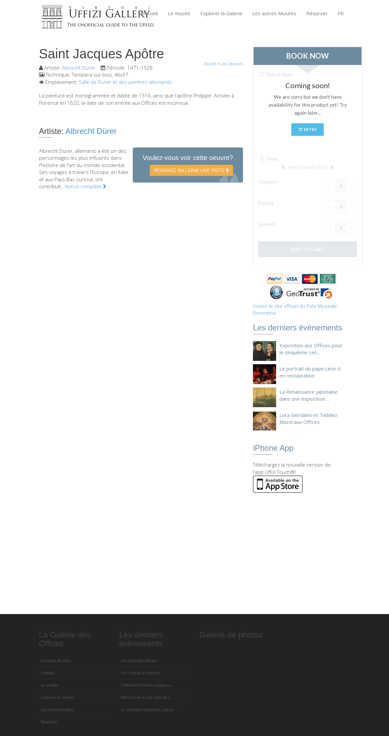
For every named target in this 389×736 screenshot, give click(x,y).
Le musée (179, 13)
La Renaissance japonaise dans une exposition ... (308, 395)
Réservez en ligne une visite (191, 170)
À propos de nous (56, 660)
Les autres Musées (274, 13)
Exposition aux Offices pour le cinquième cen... (310, 349)
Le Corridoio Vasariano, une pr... (149, 709)
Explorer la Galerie (221, 13)
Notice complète (85, 186)
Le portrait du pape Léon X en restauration (310, 372)
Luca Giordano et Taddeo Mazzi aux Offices (308, 418)
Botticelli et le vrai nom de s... (146, 697)
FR (341, 13)
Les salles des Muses (139, 660)
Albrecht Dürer (78, 67)
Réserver (317, 13)
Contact (47, 673)
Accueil (150, 13)
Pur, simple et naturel (140, 673)
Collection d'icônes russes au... (147, 685)
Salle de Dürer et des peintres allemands (125, 82)
